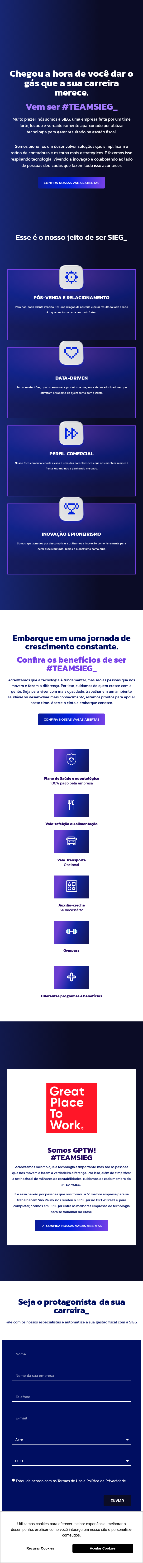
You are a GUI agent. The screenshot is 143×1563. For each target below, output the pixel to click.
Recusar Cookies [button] (40, 1548)
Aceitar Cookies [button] (103, 1548)
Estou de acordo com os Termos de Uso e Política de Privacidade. (71, 1480)
